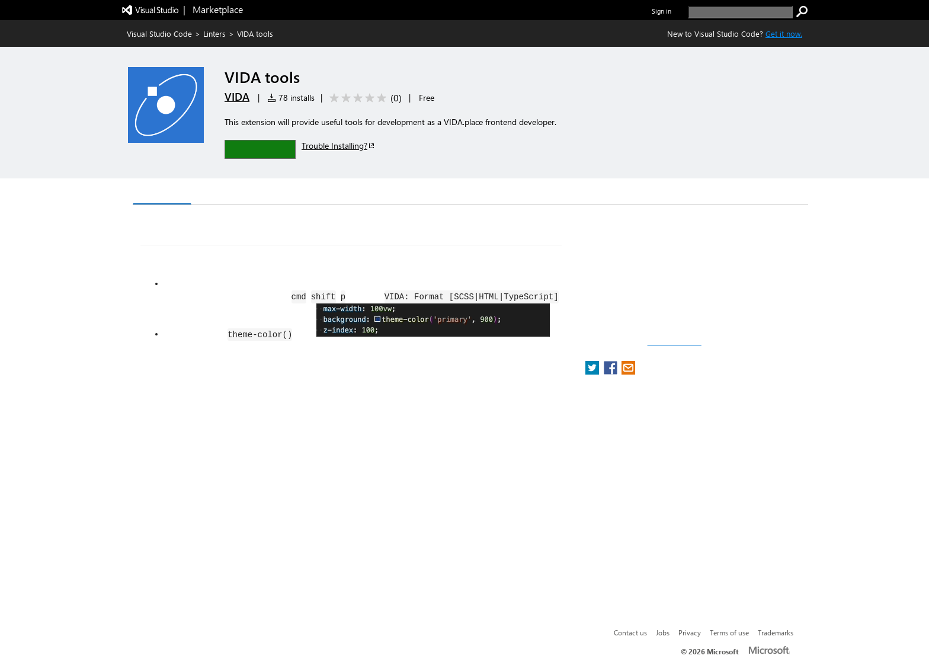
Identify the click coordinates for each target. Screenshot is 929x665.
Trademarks (775, 632)
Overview (162, 192)
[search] (740, 12)
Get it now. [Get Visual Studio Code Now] (783, 33)
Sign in (661, 11)
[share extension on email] (628, 371)
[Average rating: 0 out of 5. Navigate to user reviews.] (363, 98)
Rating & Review (363, 193)
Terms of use (729, 632)
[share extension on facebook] (612, 371)
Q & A (297, 193)
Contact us (630, 632)
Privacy (689, 632)
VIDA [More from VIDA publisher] (237, 96)
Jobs (662, 632)
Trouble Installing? (339, 145)
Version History (233, 193)
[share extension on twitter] (593, 371)
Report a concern (674, 342)
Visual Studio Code (159, 33)
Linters (214, 33)
